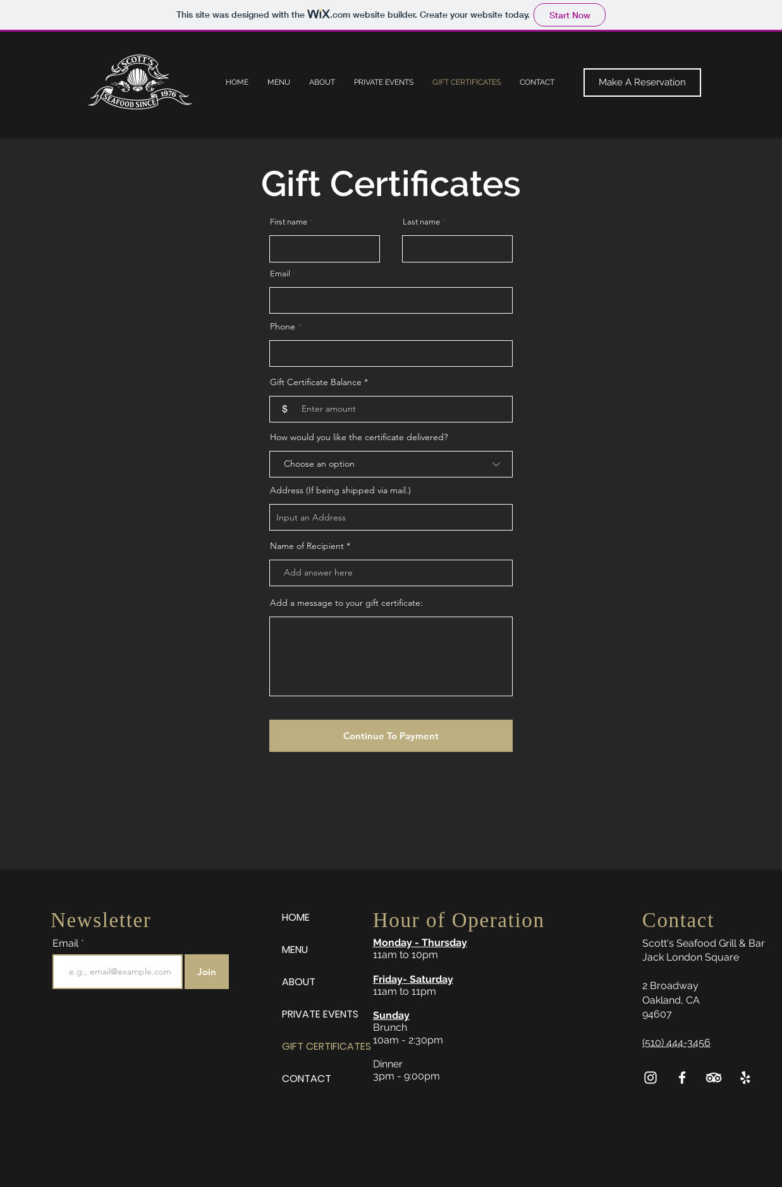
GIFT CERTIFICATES (326, 1046)
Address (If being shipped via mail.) (340, 490)
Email (280, 273)
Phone (282, 326)
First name (288, 222)
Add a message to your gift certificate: (346, 602)
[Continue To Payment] (391, 736)
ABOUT (298, 982)
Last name (421, 222)
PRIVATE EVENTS (320, 1014)
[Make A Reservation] (642, 82)
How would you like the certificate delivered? (359, 437)
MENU (295, 949)
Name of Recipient (307, 545)
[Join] (207, 971)
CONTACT (306, 1078)
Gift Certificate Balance (317, 382)
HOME (296, 917)
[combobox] (391, 517)
